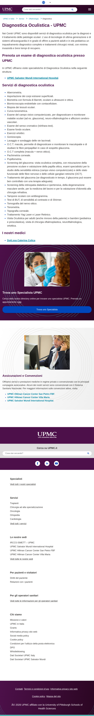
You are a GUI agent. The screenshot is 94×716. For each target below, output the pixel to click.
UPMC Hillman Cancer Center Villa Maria (28, 397)
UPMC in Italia (17, 624)
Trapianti (14, 503)
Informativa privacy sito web (23, 632)
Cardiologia (15, 519)
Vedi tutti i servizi (18, 523)
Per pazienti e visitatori (23, 572)
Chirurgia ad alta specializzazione (26, 507)
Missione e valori (18, 620)
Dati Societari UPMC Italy (22, 655)
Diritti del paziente (19, 578)
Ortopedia (15, 515)
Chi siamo (16, 614)
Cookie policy (16, 639)
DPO (12, 647)
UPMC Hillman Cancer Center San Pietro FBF (30, 394)
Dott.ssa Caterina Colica (21, 240)
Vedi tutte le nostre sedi (21, 559)
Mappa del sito (53, 696)
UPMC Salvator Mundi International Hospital (32, 78)
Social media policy (19, 635)
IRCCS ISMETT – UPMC (22, 542)
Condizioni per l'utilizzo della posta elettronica (32, 643)
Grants (13, 628)
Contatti (19, 689)
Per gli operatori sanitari (24, 595)
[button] (48, 2)
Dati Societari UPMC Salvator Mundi (28, 659)
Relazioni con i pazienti (21, 582)
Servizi (14, 497)
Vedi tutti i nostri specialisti (23, 484)
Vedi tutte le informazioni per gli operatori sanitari (34, 601)
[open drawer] (90, 9)
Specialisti (16, 478)
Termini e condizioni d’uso (36, 689)
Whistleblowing (17, 651)
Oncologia (15, 511)
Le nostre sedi (18, 537)
